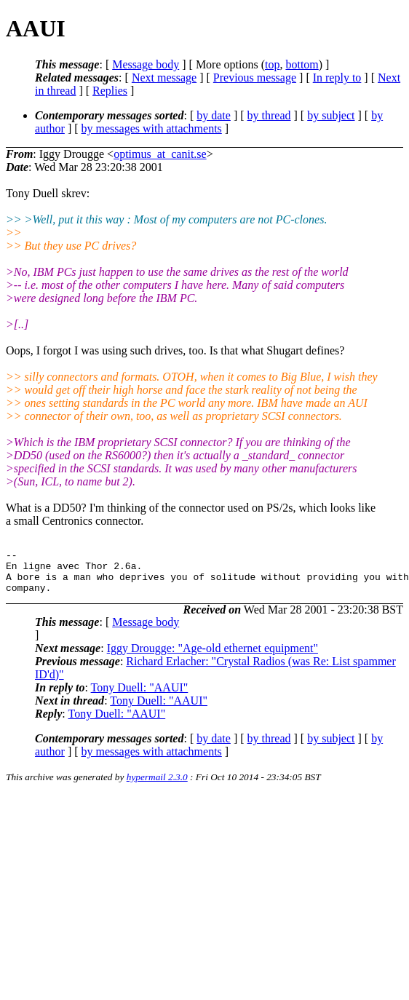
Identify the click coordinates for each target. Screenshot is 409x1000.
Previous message (254, 77)
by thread (269, 115)
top (272, 64)
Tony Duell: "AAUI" (139, 696)
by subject (330, 115)
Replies (109, 90)
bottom (301, 64)
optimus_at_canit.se (160, 154)
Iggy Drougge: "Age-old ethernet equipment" (212, 657)
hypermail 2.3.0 (157, 785)
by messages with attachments (152, 128)
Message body (145, 64)
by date (213, 115)
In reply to (337, 77)
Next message (164, 77)
